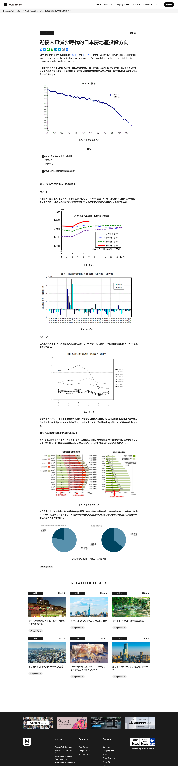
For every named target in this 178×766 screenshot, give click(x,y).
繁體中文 (74, 55)
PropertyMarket (47, 567)
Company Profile (122, 5)
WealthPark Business (63, 747)
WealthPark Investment (65, 763)
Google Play (84, 751)
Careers (135, 5)
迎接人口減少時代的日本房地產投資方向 (55, 11)
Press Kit (106, 762)
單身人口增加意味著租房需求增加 (60, 171)
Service (107, 5)
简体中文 (87, 55)
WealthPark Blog (31, 11)
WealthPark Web (86, 754)
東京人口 (49, 160)
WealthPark (9, 11)
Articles (146, 5)
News (97, 5)
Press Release (109, 758)
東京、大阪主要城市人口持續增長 (59, 156)
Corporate (106, 747)
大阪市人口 (49, 164)
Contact (158, 5)
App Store (83, 747)
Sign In (169, 5)
